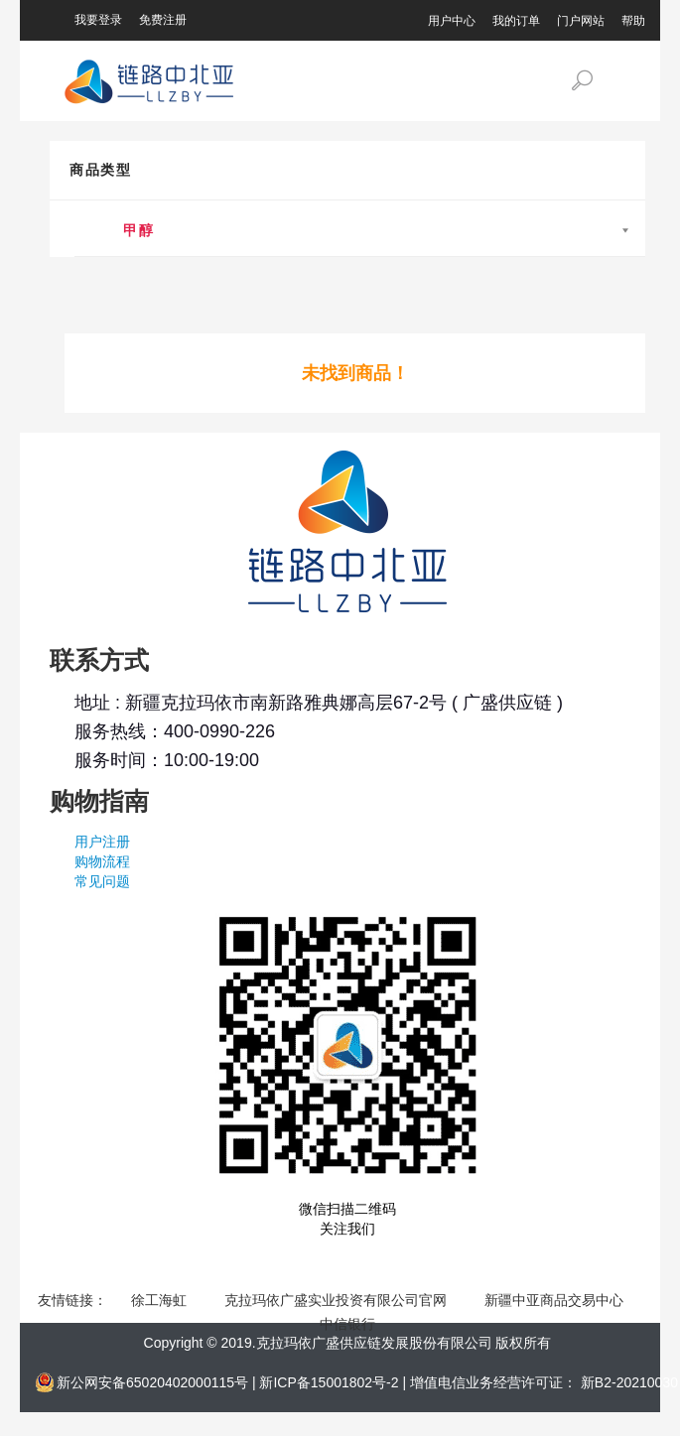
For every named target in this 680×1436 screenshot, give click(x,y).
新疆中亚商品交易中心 (555, 1300)
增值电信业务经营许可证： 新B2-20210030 (544, 1382)
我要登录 (98, 20)
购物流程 (102, 861)
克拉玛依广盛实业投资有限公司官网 (337, 1300)
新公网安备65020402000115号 (154, 1382)
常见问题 (102, 881)
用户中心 (452, 21)
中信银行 (347, 1324)
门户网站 (581, 21)
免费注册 (163, 20)
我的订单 (516, 21)
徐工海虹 (161, 1300)
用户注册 (102, 841)
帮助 (633, 21)
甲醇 (129, 230)
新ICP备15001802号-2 (330, 1382)
